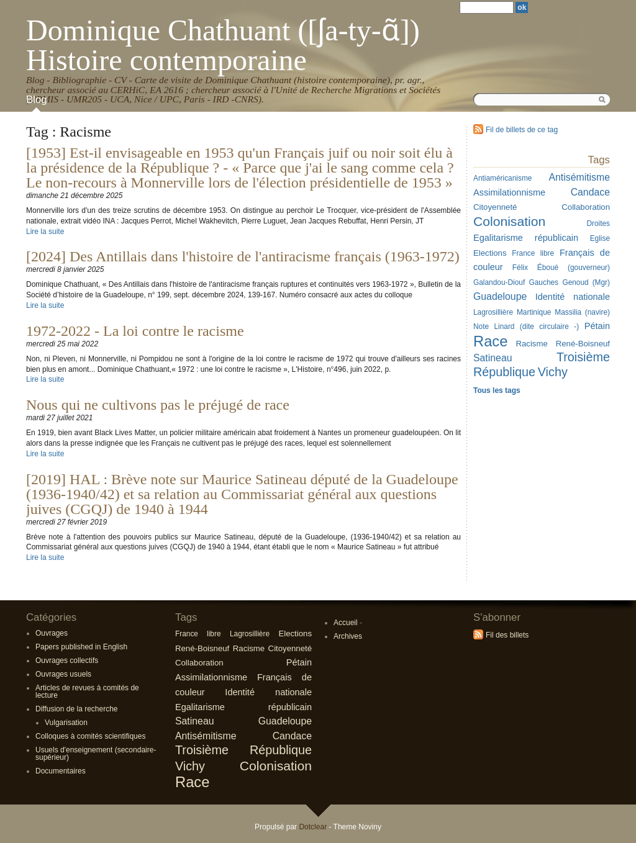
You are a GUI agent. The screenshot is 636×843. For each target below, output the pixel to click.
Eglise (600, 238)
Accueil (346, 622)
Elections (295, 633)
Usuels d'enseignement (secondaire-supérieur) (95, 754)
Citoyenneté (290, 648)
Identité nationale (268, 692)
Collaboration (199, 662)
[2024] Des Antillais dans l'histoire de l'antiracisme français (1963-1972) (243, 256)
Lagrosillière (250, 633)
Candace (292, 736)
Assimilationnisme (211, 677)
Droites (598, 223)
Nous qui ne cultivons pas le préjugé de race (157, 405)
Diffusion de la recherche (76, 709)
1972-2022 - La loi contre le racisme (135, 331)
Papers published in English (81, 646)
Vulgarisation (66, 722)
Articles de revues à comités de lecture (87, 691)
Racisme (249, 648)
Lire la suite (45, 231)
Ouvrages (51, 633)
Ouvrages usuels (63, 674)
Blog (36, 100)
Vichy (190, 766)
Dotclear (313, 827)
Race (192, 781)
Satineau (194, 721)
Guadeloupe (285, 721)
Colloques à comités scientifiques (90, 736)
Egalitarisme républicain (243, 707)
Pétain (597, 326)
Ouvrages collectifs (66, 660)
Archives (348, 636)
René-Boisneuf (202, 648)
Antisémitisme (206, 736)
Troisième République (243, 750)
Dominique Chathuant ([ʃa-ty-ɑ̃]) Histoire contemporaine (223, 45)
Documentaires (60, 771)
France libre (198, 633)
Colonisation (276, 766)
